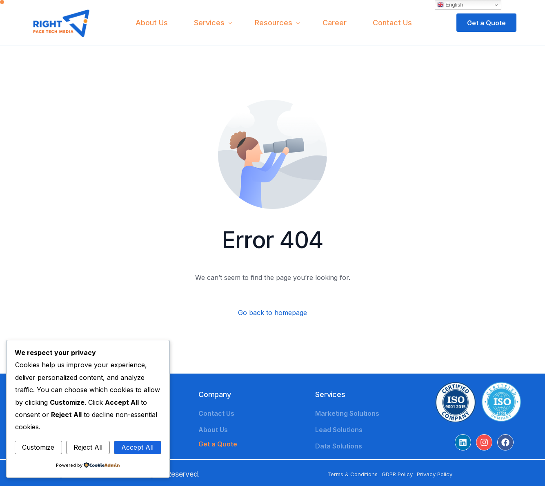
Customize (38, 447)
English (450, 5)
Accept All (137, 447)
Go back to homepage (272, 312)
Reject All (87, 447)
